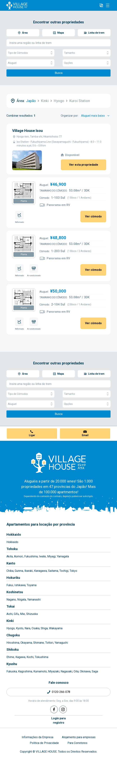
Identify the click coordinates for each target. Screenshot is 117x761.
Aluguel (30, 63)
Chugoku (13, 635)
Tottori (49, 642)
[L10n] (101, 5)
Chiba (9, 571)
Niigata (21, 599)
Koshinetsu (14, 592)
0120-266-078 (61, 692)
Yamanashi (34, 599)
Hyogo (10, 628)
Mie (22, 614)
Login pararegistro (58, 720)
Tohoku (12, 549)
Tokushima (41, 657)
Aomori (18, 556)
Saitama (53, 571)
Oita (76, 671)
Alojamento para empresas (78, 737)
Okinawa (85, 671)
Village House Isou (27, 130)
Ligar (32, 435)
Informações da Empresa (37, 737)
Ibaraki (28, 571)
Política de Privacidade (44, 743)
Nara (27, 628)
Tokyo (73, 571)
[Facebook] (54, 709)
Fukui (9, 585)
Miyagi (51, 556)
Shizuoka (32, 614)
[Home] (58, 462)
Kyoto (19, 628)
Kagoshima (25, 671)
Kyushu (11, 664)
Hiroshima (12, 642)
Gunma (19, 571)
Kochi (30, 657)
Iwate (42, 556)
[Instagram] (63, 709)
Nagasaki (66, 671)
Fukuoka (11, 671)
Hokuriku (13, 578)
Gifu (16, 614)
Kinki (10, 621)
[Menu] (108, 5)
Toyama (31, 585)
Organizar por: (69, 115)
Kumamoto (40, 671)
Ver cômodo (93, 216)
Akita (9, 556)
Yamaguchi (61, 642)
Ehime (10, 657)
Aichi (9, 614)
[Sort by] (96, 116)
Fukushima (31, 556)
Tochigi (63, 571)
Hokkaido (13, 534)
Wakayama (55, 628)
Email (85, 435)
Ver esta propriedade (83, 164)
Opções (86, 63)
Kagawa (20, 657)
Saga (95, 671)
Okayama (26, 642)
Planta (24, 201)
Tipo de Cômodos (30, 52)
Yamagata (63, 556)
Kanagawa (40, 571)
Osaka (35, 628)
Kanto (10, 563)
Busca (58, 73)
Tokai (10, 606)
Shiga (44, 628)
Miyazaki (53, 671)
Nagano (11, 599)
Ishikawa (19, 585)
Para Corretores (77, 743)
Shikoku (12, 649)
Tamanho (86, 52)
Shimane (38, 642)
